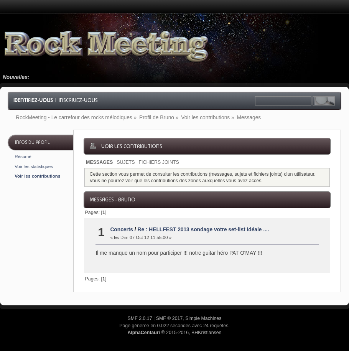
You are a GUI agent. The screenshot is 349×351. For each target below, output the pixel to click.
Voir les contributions (37, 175)
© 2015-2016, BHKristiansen (174, 332)
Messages (99, 162)
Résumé (23, 156)
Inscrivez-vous (78, 100)
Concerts (121, 229)
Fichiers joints (159, 162)
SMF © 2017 (169, 318)
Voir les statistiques (34, 166)
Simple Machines (203, 318)
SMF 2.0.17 (140, 318)
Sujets (126, 162)
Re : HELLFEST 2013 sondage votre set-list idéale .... (203, 229)
